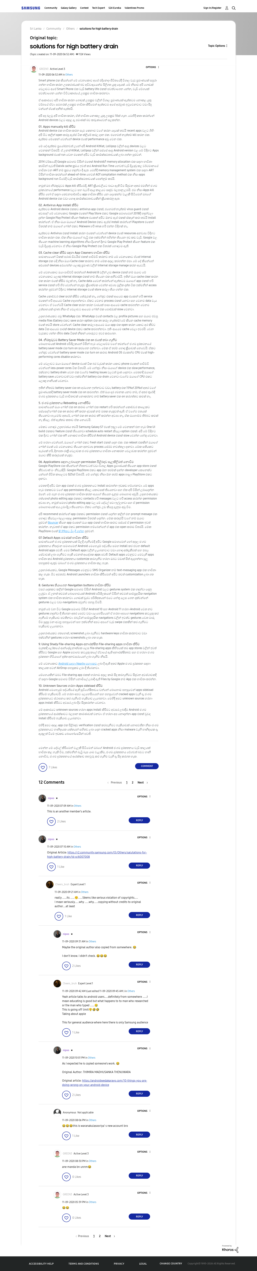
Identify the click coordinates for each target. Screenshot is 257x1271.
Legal (143, 1263)
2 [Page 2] (132, 782)
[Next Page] (142, 782)
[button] (152, 67)
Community (50, 7)
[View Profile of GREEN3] (44, 69)
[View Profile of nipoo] (51, 798)
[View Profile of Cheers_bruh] (62, 884)
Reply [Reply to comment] (139, 820)
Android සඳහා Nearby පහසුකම (77, 663)
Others (69, 74)
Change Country (171, 1263)
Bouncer (53, 522)
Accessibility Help (41, 1263)
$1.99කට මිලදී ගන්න (71, 531)
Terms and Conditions (84, 1263)
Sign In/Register (212, 7)
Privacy (119, 1263)
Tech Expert (98, 7)
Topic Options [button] (216, 45)
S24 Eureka (115, 7)
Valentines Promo (134, 7)
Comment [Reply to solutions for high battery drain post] (147, 766)
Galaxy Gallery (69, 7)
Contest (84, 7)
